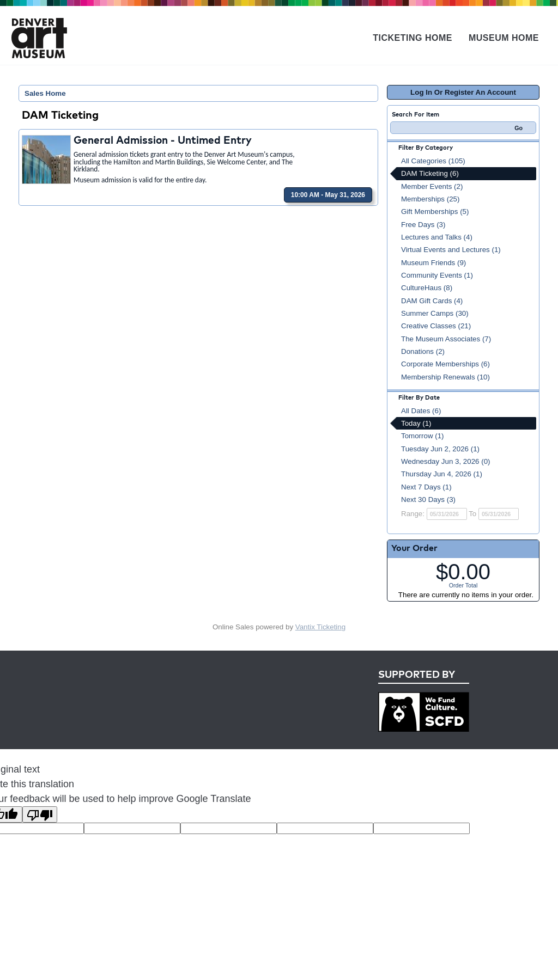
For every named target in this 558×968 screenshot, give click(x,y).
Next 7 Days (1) (426, 487)
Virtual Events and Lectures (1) (451, 250)
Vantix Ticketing (320, 627)
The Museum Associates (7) (446, 339)
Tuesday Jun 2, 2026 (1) (440, 449)
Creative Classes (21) (436, 326)
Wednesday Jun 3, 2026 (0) (445, 461)
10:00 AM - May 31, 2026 (328, 195)
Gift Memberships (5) (435, 211)
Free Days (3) (423, 224)
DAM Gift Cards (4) (432, 301)
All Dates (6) (421, 411)
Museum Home (504, 37)
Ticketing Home (412, 37)
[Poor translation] (39, 814)
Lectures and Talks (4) (436, 237)
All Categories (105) (433, 161)
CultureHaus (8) (426, 288)
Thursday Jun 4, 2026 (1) (441, 474)
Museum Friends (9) (433, 263)
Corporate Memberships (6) (445, 364)
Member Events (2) (432, 186)
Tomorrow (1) (422, 436)
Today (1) (416, 423)
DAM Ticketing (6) (430, 173)
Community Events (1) (437, 275)
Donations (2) (423, 351)
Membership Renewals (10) (445, 377)
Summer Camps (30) (435, 313)
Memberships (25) (430, 199)
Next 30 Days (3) (428, 499)
